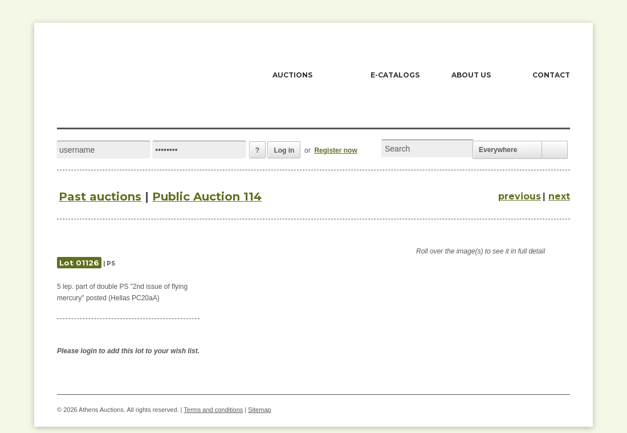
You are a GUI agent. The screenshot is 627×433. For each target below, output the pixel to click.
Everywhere (498, 150)
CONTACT (551, 75)
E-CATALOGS (395, 75)
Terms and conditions (213, 409)
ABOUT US (471, 75)
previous (519, 196)
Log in (284, 150)
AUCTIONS (292, 75)
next (559, 196)
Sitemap (259, 409)
